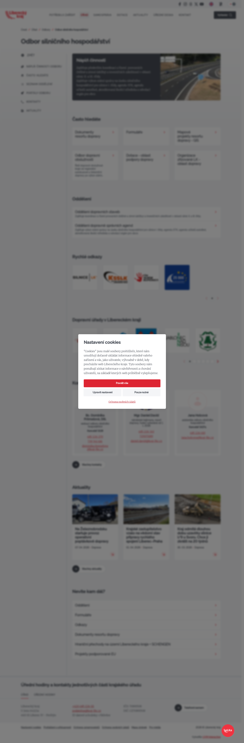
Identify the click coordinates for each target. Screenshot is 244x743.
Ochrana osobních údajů (122, 401)
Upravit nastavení (102, 392)
